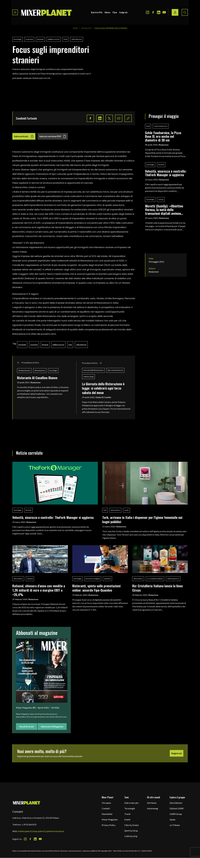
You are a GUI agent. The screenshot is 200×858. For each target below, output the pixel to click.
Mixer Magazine (110, 819)
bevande (40, 39)
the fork (161, 165)
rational (30, 579)
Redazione (36, 382)
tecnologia (17, 39)
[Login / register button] (175, 12)
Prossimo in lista (92, 363)
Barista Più (96, 12)
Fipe (115, 12)
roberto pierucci (173, 579)
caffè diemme (76, 39)
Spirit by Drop (131, 830)
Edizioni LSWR (176, 808)
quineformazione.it (55, 831)
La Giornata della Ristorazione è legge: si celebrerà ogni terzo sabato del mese (103, 388)
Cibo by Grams (131, 825)
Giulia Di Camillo (103, 397)
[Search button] (185, 12)
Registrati (176, 753)
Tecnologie (86, 28)
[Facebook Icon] (153, 12)
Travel (127, 814)
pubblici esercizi (54, 39)
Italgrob (123, 12)
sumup (160, 199)
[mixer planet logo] (26, 802)
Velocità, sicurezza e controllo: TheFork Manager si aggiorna (166, 173)
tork (105, 510)
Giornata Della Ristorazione (93, 370)
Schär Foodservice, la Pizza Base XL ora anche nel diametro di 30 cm (163, 136)
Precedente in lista (28, 362)
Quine (172, 819)
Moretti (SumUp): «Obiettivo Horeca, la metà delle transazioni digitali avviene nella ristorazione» (164, 209)
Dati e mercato (131, 802)
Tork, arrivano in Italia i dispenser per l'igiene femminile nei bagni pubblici (142, 519)
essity (126, 510)
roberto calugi (88, 377)
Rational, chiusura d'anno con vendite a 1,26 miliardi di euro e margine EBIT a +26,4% (38, 590)
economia (29, 39)
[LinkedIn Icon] (158, 12)
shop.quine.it (39, 831)
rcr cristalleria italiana (155, 579)
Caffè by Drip (130, 836)
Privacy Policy (108, 825)
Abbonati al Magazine (52, 726)
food (65, 39)
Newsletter (107, 814)
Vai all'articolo (26, 726)
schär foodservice (160, 126)
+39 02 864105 (29, 824)
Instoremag (152, 808)
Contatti (106, 808)
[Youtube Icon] (164, 12)
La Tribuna (175, 825)
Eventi (127, 819)
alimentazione (39, 370)
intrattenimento (24, 370)
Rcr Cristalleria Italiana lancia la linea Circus (157, 588)
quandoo (107, 579)
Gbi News (152, 802)
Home (75, 28)
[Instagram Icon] (147, 12)
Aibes (107, 12)
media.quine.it (24, 831)
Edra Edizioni (176, 802)
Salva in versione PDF (52, 136)
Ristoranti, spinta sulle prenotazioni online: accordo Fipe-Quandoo (96, 588)
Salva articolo (24, 136)
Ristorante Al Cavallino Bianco (37, 377)
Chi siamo (106, 802)
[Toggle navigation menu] (15, 12)
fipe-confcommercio (115, 370)
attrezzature (115, 510)
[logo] (46, 12)
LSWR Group (176, 814)
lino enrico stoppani (92, 579)
